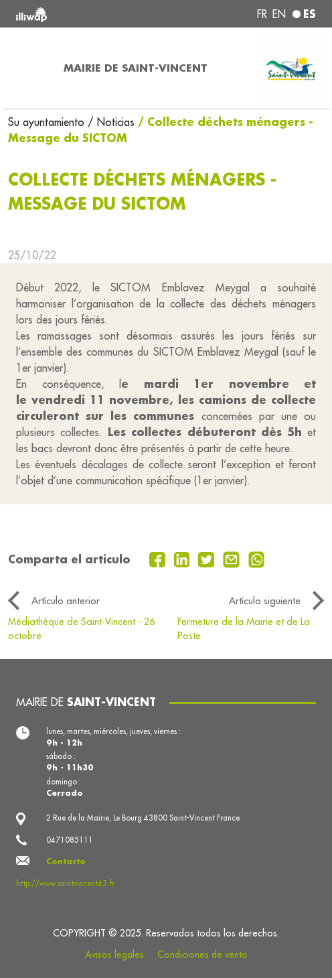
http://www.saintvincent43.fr (65, 883)
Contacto (66, 861)
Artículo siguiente (265, 600)
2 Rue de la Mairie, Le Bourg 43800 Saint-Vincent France (143, 818)
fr (262, 14)
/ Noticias (111, 122)
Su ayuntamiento (48, 122)
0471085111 (69, 840)
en (279, 14)
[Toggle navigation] (28, 67)
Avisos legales (114, 955)
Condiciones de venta (202, 955)
